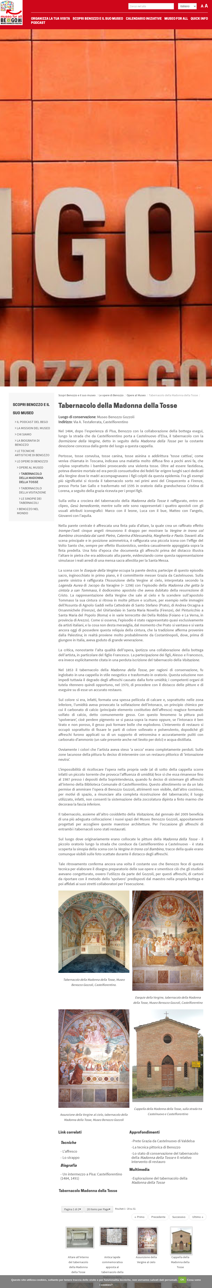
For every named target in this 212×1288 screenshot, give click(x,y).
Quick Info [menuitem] (199, 19)
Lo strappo (71, 1157)
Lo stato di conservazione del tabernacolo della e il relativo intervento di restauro (164, 1157)
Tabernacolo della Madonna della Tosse (31, 477)
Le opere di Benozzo (32, 461)
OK (182, 1279)
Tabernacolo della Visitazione (32, 490)
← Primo (140, 1217)
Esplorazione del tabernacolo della (159, 1180)
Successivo (179, 1217)
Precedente (158, 1217)
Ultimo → (197, 1217)
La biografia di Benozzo (27, 442)
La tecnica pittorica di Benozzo (157, 1147)
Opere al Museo (30, 467)
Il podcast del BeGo (32, 422)
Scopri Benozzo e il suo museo (77, 395)
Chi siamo (23, 434)
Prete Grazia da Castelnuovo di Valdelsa (164, 1141)
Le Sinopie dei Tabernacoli (30, 500)
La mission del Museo (33, 428)
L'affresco (70, 1151)
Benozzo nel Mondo (28, 511)
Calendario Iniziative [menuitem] (144, 19)
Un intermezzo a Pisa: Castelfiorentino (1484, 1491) (91, 1176)
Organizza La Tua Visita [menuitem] (50, 19)
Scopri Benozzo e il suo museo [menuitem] (98, 19)
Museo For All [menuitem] (176, 19)
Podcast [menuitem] (38, 23)
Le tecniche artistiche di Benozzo (32, 453)
